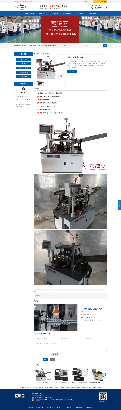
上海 (45, 387)
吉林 (39, 387)
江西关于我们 (67, 13)
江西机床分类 (28, 13)
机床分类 (47, 53)
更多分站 (102, 387)
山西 (30, 387)
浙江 (50, 387)
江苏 (47, 387)
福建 (54, 387)
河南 (62, 387)
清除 (52, 359)
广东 (69, 387)
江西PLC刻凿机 (62, 45)
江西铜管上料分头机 (53, 45)
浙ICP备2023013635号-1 (59, 399)
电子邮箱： (88, 338)
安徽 (52, 387)
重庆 (77, 387)
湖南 (67, 387)
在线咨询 (72, 71)
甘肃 (91, 387)
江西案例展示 (41, 13)
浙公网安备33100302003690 (42, 400)
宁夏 (96, 387)
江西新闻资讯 (54, 13)
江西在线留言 (79, 13)
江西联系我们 (92, 13)
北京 (23, 387)
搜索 (105, 45)
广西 (72, 387)
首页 (18, 13)
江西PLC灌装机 (32, 45)
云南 (84, 387)
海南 (74, 387)
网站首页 (31, 407)
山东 (59, 387)
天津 (25, 387)
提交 (45, 359)
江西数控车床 (24, 45)
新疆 (99, 387)
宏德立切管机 (38, 295)
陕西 (89, 387)
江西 (57, 387)
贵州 (82, 387)
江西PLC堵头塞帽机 (42, 45)
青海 (94, 387)
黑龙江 (41, 387)
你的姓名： (40, 338)
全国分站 (96, 1)
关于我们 (85, 1)
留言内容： (40, 343)
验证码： (40, 354)
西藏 (87, 387)
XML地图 (104, 1)
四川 (79, 387)
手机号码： (64, 338)
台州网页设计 (68, 399)
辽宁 (36, 387)
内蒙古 (33, 387)
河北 (28, 387)
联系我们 (91, 1)
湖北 (64, 387)
